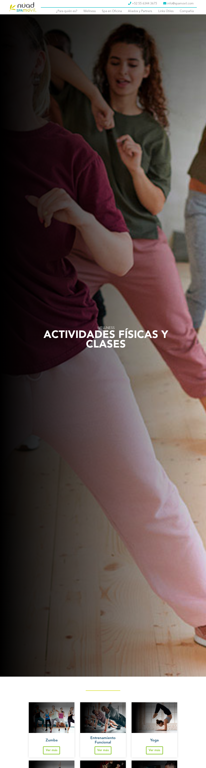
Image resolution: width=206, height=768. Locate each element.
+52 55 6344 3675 (142, 3)
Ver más (51, 750)
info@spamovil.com (178, 3)
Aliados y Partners (140, 11)
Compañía (187, 11)
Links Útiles (166, 11)
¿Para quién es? (66, 11)
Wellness (89, 11)
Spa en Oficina (112, 11)
